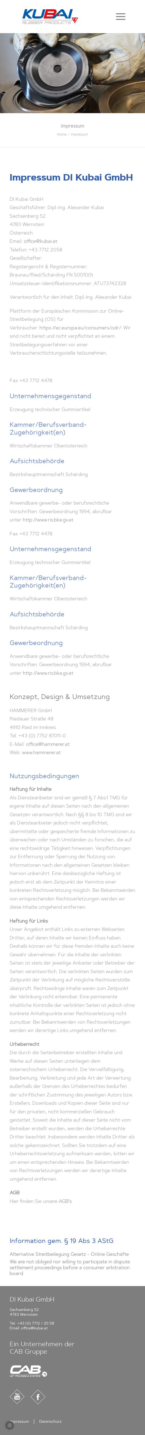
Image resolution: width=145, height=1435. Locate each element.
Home (61, 134)
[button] (120, 16)
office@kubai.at (34, 1328)
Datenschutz (50, 1421)
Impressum (19, 1421)
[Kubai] (50, 16)
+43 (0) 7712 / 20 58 (35, 1323)
